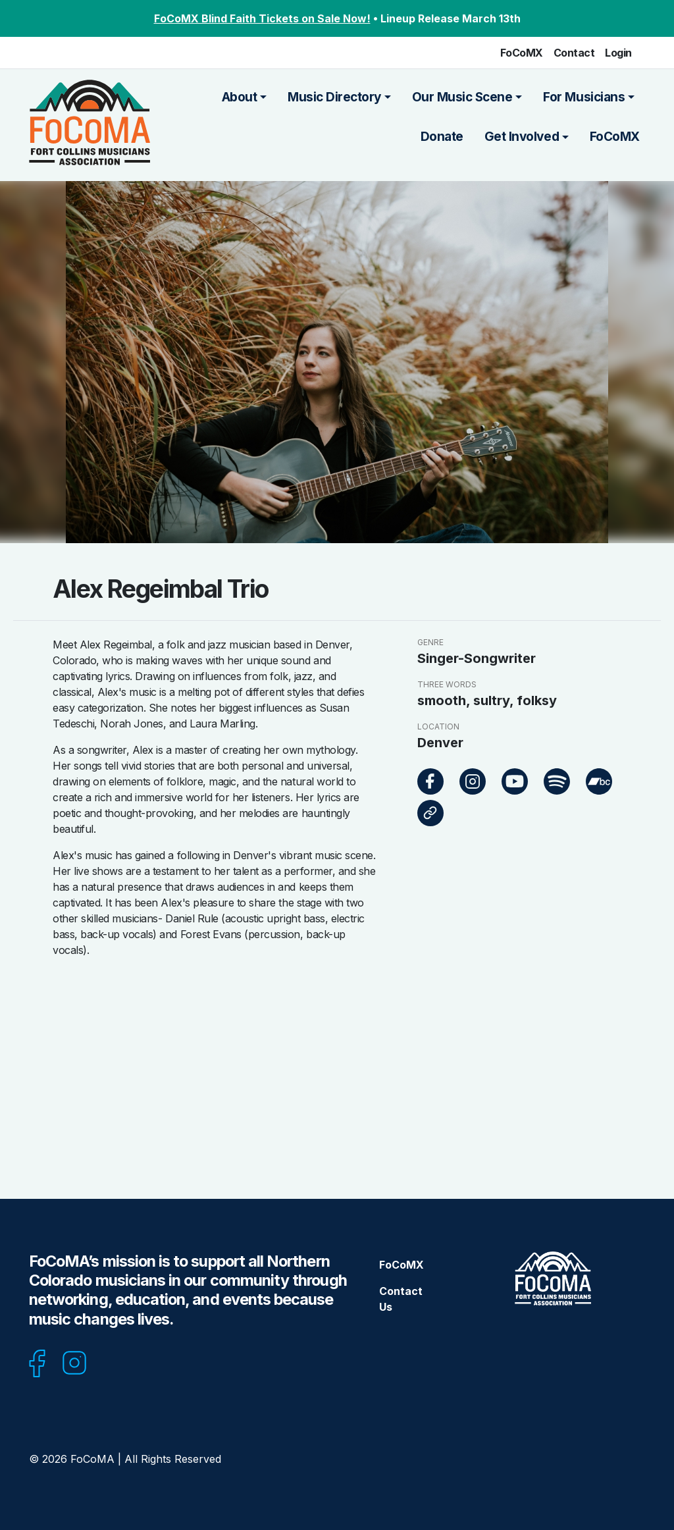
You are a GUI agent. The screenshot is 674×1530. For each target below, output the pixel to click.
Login (618, 52)
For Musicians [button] (584, 97)
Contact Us (401, 1298)
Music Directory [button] (334, 97)
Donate (442, 136)
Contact (574, 52)
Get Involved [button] (521, 136)
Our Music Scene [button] (462, 97)
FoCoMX (521, 52)
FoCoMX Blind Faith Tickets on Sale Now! (262, 18)
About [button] (239, 97)
